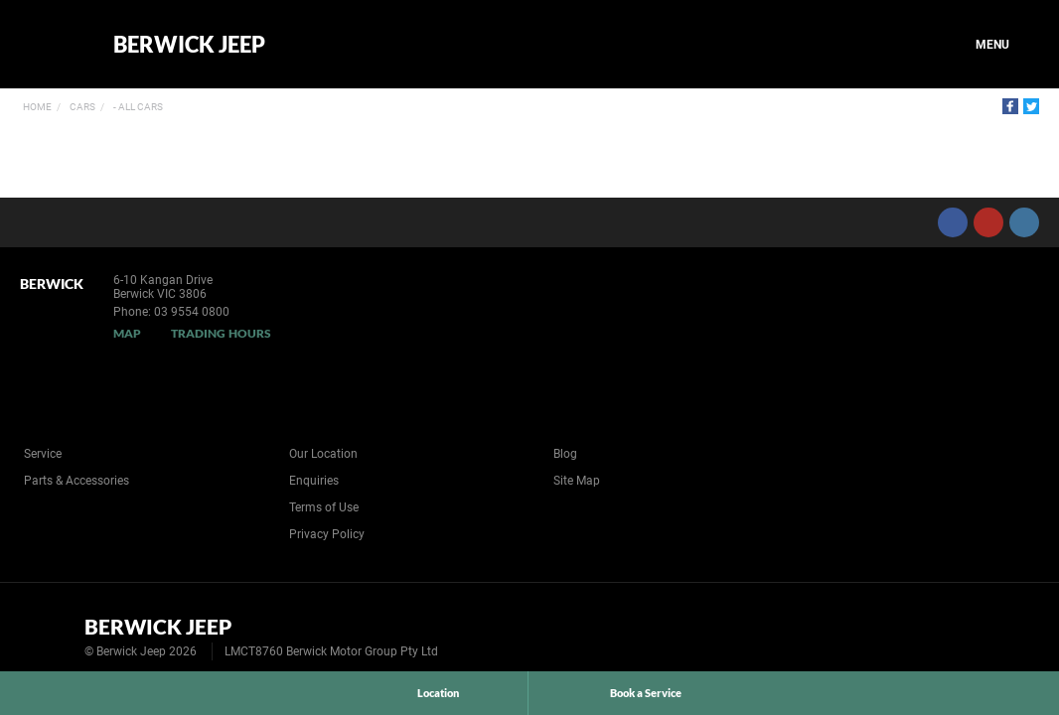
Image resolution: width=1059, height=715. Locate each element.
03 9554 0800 (191, 312)
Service (43, 454)
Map (127, 333)
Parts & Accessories (76, 481)
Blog (565, 454)
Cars (81, 106)
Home (37, 106)
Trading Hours (221, 333)
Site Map (576, 481)
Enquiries (314, 481)
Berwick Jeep (189, 45)
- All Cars (137, 106)
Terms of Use (324, 507)
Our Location (323, 454)
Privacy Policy (327, 534)
